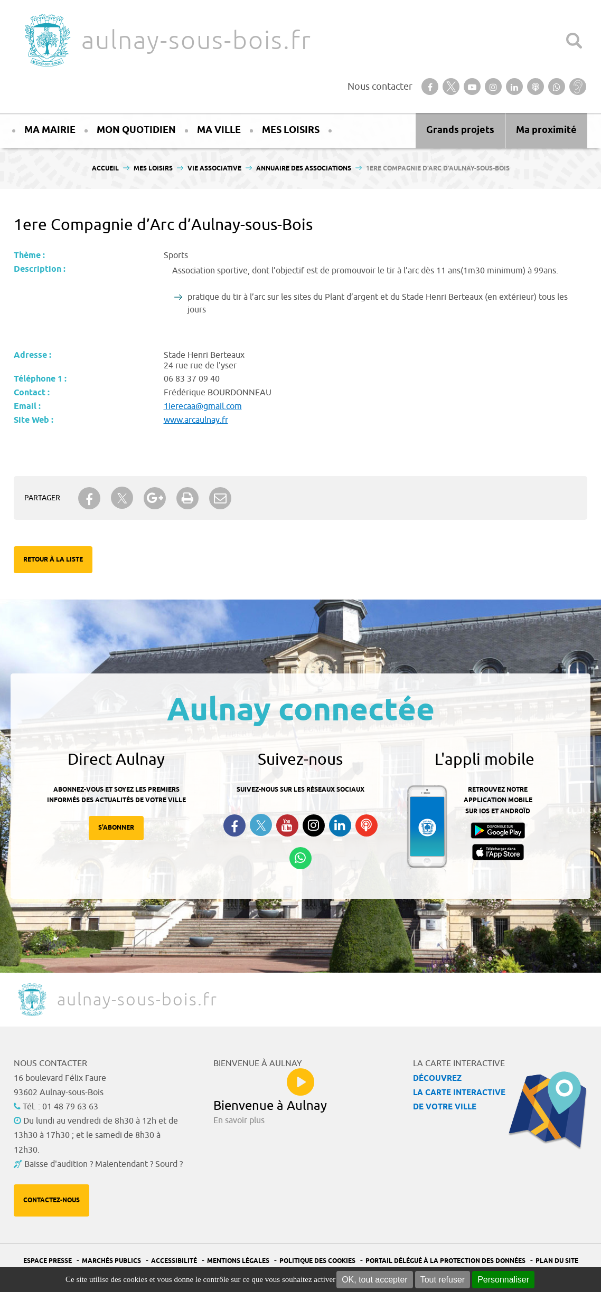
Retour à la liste (53, 559)
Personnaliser (503, 1279)
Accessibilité (174, 1261)
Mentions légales (238, 1261)
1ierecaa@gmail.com (203, 406)
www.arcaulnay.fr (196, 420)
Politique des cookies (317, 1261)
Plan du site (557, 1261)
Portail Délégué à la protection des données (445, 1261)
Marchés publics (111, 1261)
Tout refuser (442, 1279)
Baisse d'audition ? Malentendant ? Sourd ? (103, 1164)
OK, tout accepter (375, 1279)
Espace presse (47, 1261)
